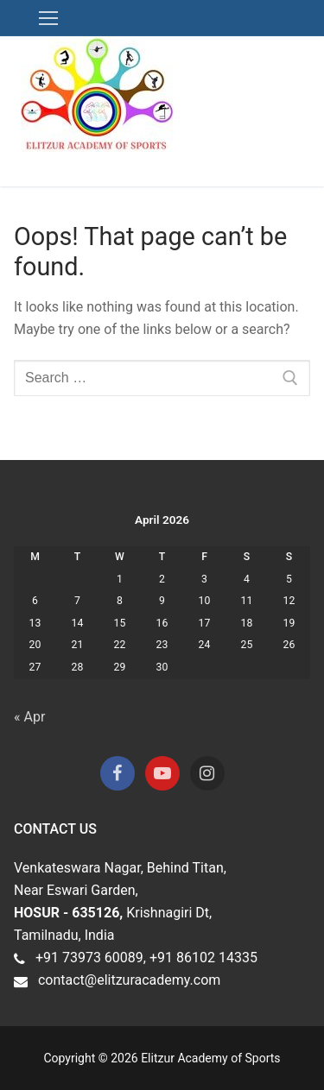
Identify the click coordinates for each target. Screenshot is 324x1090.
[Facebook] (117, 773)
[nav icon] (48, 18)
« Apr (29, 717)
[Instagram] (207, 773)
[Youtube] (162, 773)
